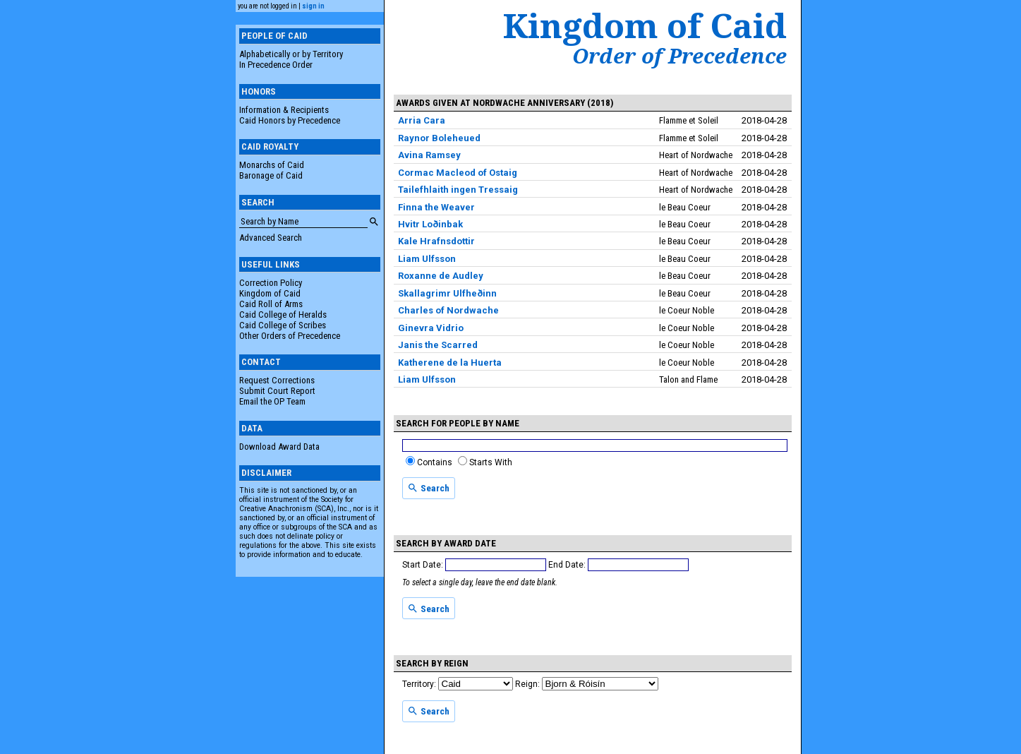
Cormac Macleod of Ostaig (457, 172)
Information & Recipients (284, 109)
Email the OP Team (272, 401)
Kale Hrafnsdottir (436, 241)
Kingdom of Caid (270, 293)
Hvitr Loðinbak (430, 224)
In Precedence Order (276, 64)
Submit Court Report (277, 390)
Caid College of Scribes (282, 325)
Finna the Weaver (436, 207)
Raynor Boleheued (439, 138)
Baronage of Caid (271, 175)
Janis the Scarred (438, 345)
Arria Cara (421, 120)
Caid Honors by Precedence (289, 120)
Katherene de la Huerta (450, 362)
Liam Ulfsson (427, 258)
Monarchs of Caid (271, 165)
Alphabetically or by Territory (291, 54)
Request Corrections (277, 380)
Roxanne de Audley (440, 275)
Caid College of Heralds (283, 314)
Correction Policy (270, 282)
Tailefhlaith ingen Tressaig (458, 189)
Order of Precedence (679, 56)
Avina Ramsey (429, 155)
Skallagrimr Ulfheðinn (447, 293)
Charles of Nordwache (448, 310)
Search (428, 487)
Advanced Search (270, 237)
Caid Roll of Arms (271, 304)
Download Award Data (279, 446)
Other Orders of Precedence (289, 335)
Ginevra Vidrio (431, 328)
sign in (313, 6)
